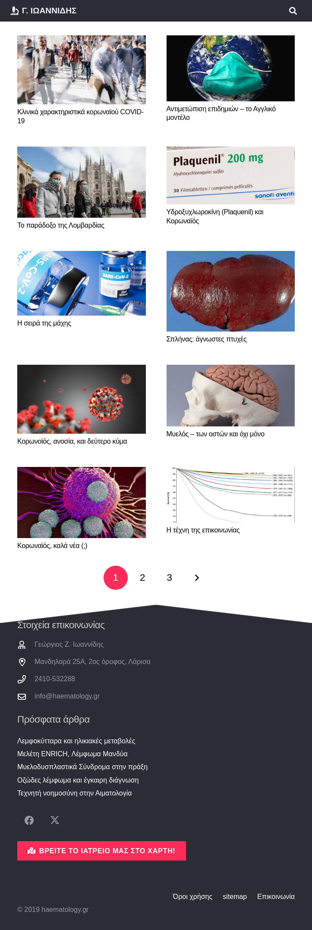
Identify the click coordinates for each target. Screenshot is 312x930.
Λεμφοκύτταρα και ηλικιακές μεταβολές (76, 741)
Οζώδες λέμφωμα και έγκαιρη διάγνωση (78, 780)
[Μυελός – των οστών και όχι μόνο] (231, 395)
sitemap (235, 896)
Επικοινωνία (276, 896)
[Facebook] (29, 821)
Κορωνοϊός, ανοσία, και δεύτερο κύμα (72, 441)
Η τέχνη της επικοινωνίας (203, 530)
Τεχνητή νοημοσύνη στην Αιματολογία (74, 793)
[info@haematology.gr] (26, 696)
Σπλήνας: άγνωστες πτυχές (207, 339)
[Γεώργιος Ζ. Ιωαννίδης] (26, 645)
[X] (54, 821)
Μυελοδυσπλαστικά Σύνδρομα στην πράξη (82, 766)
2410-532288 (55, 679)
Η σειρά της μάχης (44, 323)
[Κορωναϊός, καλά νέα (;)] (81, 502)
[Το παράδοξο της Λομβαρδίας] (81, 182)
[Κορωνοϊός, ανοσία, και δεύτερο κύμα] (81, 399)
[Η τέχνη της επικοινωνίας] (231, 495)
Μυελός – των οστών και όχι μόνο (216, 434)
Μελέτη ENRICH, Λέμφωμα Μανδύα (72, 754)
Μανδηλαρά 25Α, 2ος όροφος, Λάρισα (93, 661)
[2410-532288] (26, 679)
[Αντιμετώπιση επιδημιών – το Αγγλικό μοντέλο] (231, 68)
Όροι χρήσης (192, 896)
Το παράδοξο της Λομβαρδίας (60, 225)
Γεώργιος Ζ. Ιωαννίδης (69, 644)
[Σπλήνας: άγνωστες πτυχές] (231, 291)
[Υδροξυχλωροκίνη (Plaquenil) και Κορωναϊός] (231, 175)
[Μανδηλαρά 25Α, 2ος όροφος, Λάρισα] (26, 662)
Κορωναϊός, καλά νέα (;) (52, 545)
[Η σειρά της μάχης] (81, 283)
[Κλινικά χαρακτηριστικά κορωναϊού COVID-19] (81, 69)
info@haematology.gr (67, 696)
